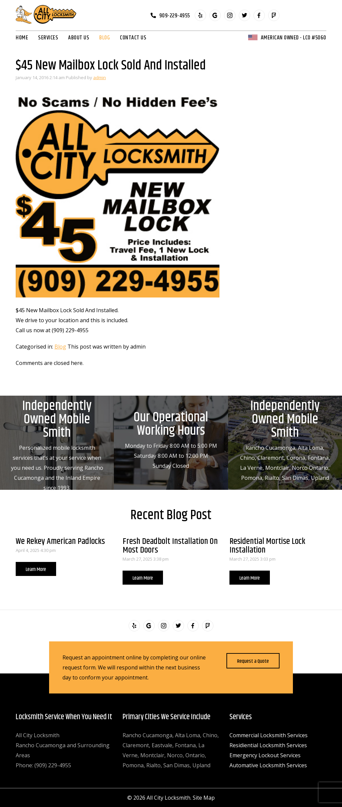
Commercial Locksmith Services (268, 735)
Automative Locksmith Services (268, 765)
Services (48, 37)
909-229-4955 (174, 15)
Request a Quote (253, 661)
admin (99, 77)
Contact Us (133, 37)
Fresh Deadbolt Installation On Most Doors (170, 546)
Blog (104, 37)
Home (22, 37)
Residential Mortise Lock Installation (267, 546)
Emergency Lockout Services (265, 755)
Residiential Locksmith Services (268, 745)
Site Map (204, 797)
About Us (78, 37)
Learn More (36, 569)
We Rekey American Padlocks (60, 541)
